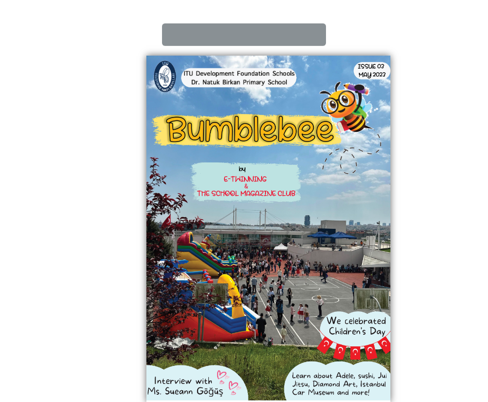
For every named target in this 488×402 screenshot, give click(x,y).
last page (244, 34)
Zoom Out (291, 34)
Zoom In (267, 34)
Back (197, 34)
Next (220, 34)
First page (173, 34)
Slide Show (314, 34)
